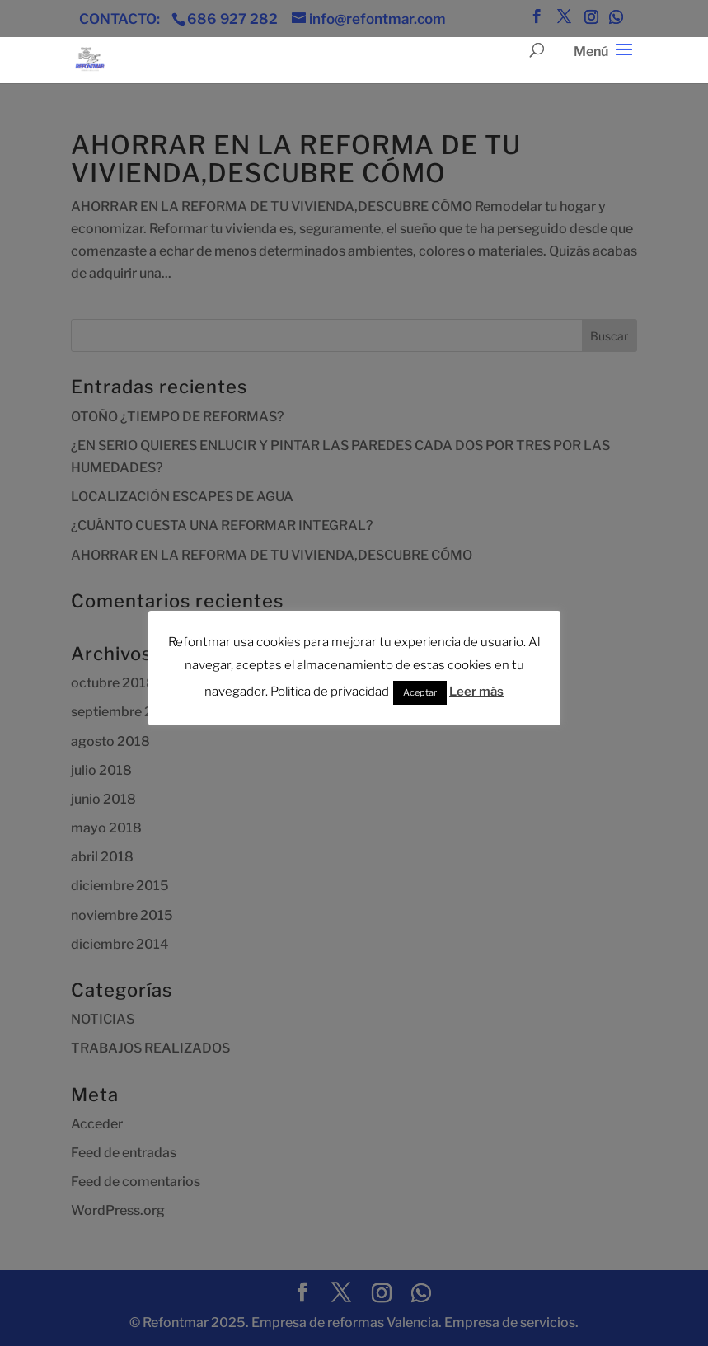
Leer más (476, 691)
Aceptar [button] (420, 692)
